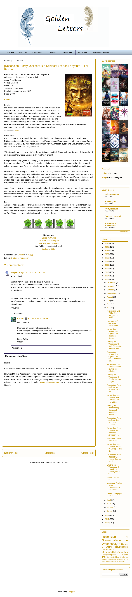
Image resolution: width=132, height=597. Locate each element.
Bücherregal (110, 561)
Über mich (23, 52)
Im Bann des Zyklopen (49, 240)
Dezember (111, 282)
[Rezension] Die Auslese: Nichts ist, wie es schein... (114, 367)
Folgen (105, 173)
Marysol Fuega (17, 272)
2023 (107, 254)
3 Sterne (107, 547)
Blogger (71, 592)
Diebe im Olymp (49, 238)
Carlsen (17, 130)
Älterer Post (87, 453)
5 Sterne (15, 258)
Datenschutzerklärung (100, 52)
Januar (110, 511)
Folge (104, 177)
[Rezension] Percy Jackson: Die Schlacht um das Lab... (114, 398)
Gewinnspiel (121, 559)
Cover (116, 561)
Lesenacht (112, 559)
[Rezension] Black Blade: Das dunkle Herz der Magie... (114, 458)
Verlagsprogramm (109, 555)
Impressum (82, 52)
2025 (107, 247)
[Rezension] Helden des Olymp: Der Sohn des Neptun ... (112, 333)
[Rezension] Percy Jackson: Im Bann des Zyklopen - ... (114, 431)
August (110, 297)
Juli (108, 301)
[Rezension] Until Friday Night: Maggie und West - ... (114, 314)
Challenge (124, 557)
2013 (107, 523)
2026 (107, 243)
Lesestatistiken (67, 52)
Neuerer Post (11, 453)
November (111, 286)
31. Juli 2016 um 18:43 (38, 318)
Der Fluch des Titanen (49, 243)
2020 (107, 265)
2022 (107, 258)
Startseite (10, 52)
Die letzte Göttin (49, 249)
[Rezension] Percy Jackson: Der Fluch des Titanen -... (114, 421)
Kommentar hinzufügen (16, 356)
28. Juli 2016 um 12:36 (35, 272)
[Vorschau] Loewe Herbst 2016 (114, 439)
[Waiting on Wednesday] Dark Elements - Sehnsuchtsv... (114, 345)
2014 (107, 519)
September (111, 293)
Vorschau (123, 552)
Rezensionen (37, 52)
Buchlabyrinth (111, 201)
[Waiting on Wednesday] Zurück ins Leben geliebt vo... (113, 469)
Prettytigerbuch (111, 209)
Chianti (20, 318)
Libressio (121, 561)
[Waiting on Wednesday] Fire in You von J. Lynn (114, 378)
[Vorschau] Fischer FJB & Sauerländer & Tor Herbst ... (114, 486)
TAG (104, 557)
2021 (107, 261)
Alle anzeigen (123, 231)
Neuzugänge (121, 547)
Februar (110, 507)
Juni (109, 304)
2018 (107, 272)
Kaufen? (8, 99)
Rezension (24, 258)
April (109, 500)
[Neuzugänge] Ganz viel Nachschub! (112, 323)
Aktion (104, 559)
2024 (107, 250)
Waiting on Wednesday (115, 542)
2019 (107, 269)
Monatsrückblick (110, 552)
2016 (107, 279)
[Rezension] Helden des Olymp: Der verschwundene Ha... (114, 356)
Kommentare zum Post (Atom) (54, 462)
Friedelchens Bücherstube (110, 224)
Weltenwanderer (112, 194)
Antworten (15, 308)
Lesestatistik (108, 549)
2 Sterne (123, 555)
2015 (107, 515)
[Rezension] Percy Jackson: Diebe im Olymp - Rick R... (114, 447)
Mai (108, 308)
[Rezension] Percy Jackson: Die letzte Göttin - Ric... (114, 388)
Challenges (52, 52)
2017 (107, 276)
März (109, 504)
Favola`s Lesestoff (113, 216)
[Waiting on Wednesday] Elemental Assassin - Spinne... (113, 409)
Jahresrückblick (113, 557)
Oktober (110, 290)
